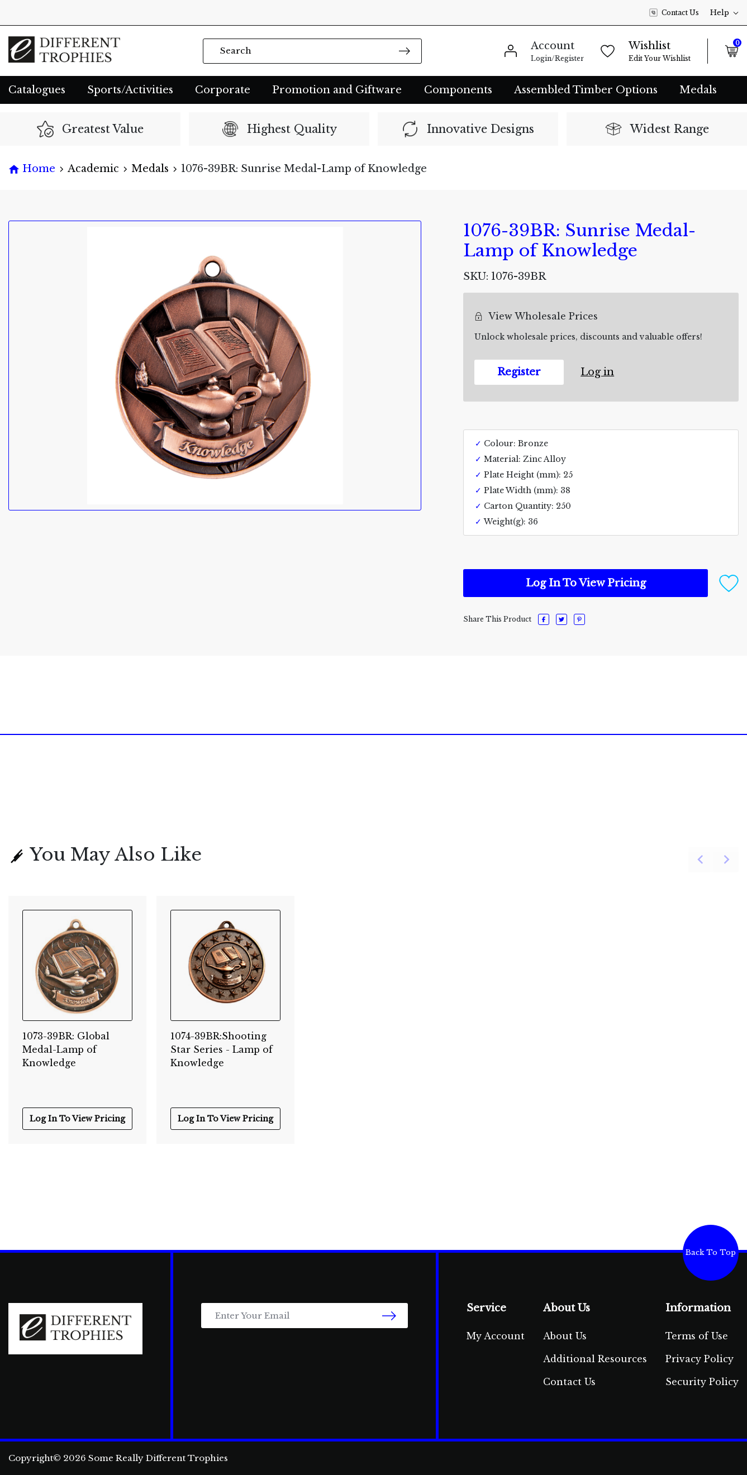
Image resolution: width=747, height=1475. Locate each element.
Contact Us (674, 12)
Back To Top (711, 1252)
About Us (565, 1336)
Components (458, 90)
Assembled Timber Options (586, 90)
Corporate (222, 90)
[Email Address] (304, 1315)
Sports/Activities (130, 90)
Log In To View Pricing (586, 583)
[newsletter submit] (389, 1315)
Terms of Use (696, 1336)
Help (724, 12)
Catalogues (36, 90)
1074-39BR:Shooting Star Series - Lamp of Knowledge (221, 1043)
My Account (496, 1336)
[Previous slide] (700, 859)
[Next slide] (726, 859)
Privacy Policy (699, 1358)
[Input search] (312, 51)
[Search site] (404, 50)
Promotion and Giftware (337, 90)
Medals (698, 90)
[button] (729, 582)
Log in (597, 372)
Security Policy (702, 1381)
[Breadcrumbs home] (31, 168)
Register (519, 372)
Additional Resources (595, 1358)
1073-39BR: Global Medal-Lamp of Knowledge (66, 1043)
